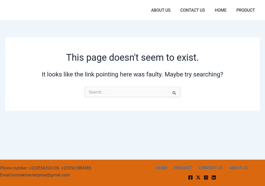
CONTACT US (196, 10)
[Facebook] (190, 177)
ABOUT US (166, 10)
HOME (223, 10)
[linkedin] (213, 177)
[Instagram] (206, 177)
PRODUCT (246, 10)
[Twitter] (198, 177)
